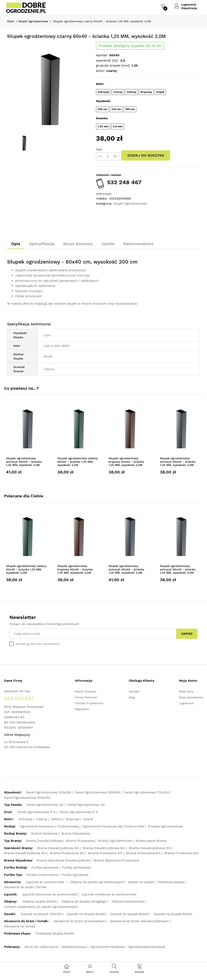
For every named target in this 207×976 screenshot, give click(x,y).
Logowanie (188, 4)
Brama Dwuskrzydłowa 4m (104, 848)
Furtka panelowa (45, 868)
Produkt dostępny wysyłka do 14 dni (130, 46)
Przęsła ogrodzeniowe (165, 826)
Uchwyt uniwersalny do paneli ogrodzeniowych (41, 907)
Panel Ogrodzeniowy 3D (86, 805)
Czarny (41, 819)
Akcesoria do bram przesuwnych (79, 921)
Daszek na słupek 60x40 (173, 914)
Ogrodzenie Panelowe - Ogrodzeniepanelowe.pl (127, 947)
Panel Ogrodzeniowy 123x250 (48, 792)
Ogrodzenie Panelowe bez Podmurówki (113, 826)
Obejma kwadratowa (128, 902)
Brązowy (72, 819)
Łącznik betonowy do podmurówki (49, 894)
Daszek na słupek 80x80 (86, 914)
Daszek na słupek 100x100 (41, 914)
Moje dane (186, 691)
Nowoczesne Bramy (151, 841)
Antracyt (25, 819)
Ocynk (88, 819)
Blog (131, 697)
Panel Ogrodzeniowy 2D (45, 805)
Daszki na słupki (141, 882)
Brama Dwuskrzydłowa (44, 841)
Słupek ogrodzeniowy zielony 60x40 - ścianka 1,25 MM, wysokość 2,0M (77, 462)
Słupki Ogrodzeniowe (33, 21)
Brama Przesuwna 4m (105, 853)
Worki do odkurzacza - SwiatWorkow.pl (55, 947)
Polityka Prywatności (89, 703)
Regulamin (82, 709)
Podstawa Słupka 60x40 (55, 934)
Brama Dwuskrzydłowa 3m (58, 848)
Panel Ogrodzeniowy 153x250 (97, 792)
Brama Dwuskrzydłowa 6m (25, 853)
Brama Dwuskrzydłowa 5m (150, 848)
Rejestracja (189, 8)
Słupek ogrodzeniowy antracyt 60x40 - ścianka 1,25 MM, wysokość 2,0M (177, 462)
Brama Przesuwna (80, 841)
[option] (48, 83)
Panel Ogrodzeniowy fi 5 (78, 812)
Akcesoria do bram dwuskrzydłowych (139, 921)
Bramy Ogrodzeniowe (115, 841)
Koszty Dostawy (85, 691)
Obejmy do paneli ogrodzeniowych (97, 882)
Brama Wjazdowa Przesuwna (116, 860)
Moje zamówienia (191, 697)
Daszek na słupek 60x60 (129, 914)
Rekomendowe (139, 243)
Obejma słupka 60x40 (39, 902)
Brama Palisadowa (75, 834)
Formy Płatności (86, 697)
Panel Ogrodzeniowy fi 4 (36, 812)
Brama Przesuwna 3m (67, 853)
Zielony (56, 819)
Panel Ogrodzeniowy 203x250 (27, 798)
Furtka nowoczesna (41, 875)
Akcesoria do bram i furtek (25, 887)
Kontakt (134, 691)
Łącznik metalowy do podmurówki (109, 894)
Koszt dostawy (78, 243)
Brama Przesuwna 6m (181, 853)
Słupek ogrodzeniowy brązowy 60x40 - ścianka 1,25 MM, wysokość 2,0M (126, 462)
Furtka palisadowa (76, 868)
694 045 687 (19, 699)
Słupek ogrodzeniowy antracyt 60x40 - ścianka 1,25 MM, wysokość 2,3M (24, 462)
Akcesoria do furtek (19, 926)
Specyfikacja (42, 243)
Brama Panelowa (44, 834)
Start (10, 21)
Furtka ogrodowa (74, 875)
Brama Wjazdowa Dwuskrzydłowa (63, 860)
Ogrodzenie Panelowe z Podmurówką (49, 826)
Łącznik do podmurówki (45, 882)
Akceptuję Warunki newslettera (37, 643)
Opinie (108, 243)
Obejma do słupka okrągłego (84, 902)
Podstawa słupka (170, 882)
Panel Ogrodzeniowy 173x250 (146, 792)
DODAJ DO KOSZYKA (145, 155)
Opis (15, 243)
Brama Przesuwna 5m (143, 853)
